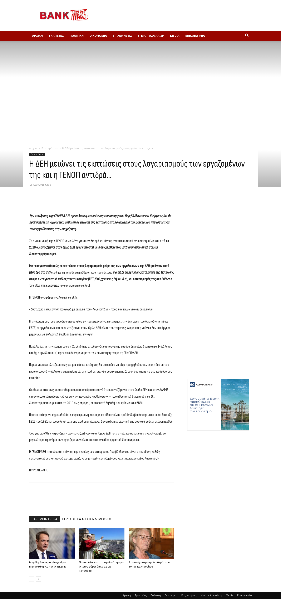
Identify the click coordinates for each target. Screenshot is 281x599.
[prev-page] (31, 579)
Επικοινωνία (195, 36)
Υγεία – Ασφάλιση (151, 36)
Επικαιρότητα (49, 148)
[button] (247, 36)
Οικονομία (98, 36)
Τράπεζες (56, 36)
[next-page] (38, 579)
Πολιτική (77, 36)
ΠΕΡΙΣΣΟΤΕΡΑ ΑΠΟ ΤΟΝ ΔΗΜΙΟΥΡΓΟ (86, 519)
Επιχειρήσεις (122, 36)
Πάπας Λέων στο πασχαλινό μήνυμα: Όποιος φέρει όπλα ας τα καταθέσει (101, 566)
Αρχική (37, 36)
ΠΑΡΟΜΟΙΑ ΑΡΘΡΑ (44, 519)
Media (174, 36)
